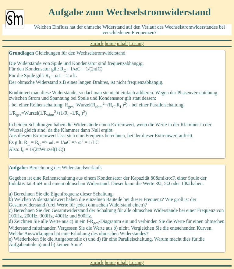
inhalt (122, 43)
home (110, 43)
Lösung (136, 43)
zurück (97, 43)
